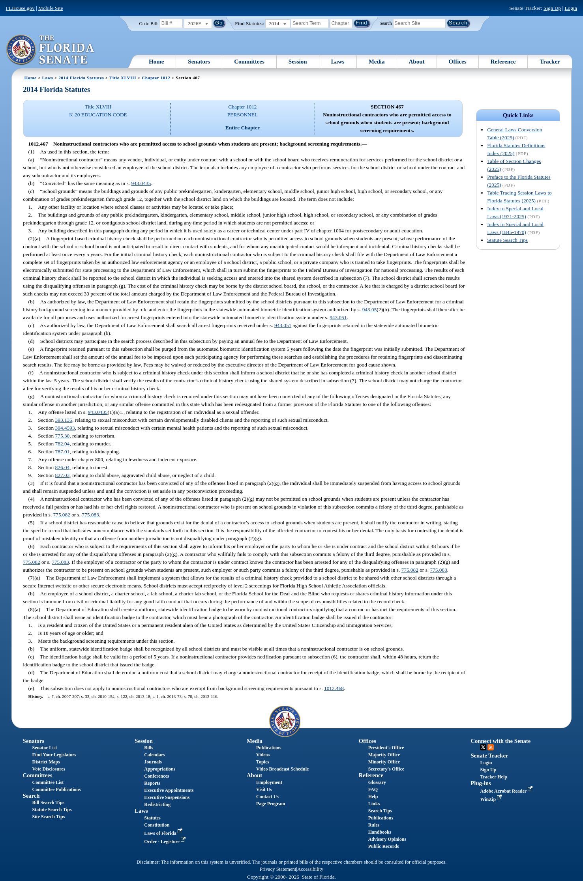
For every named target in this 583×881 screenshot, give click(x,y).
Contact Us (267, 796)
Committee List (48, 782)
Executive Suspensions (166, 797)
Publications (268, 747)
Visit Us (264, 789)
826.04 (62, 467)
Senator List (44, 747)
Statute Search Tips (507, 240)
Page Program (270, 803)
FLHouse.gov (20, 8)
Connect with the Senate (501, 741)
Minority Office (384, 762)
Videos (263, 755)
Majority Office (384, 755)
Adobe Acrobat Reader (507, 791)
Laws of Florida (164, 833)
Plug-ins (481, 783)
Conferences (156, 776)
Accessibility (310, 869)
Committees (249, 61)
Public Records (383, 846)
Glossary (377, 782)
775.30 (62, 436)
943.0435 (141, 183)
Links (374, 803)
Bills (148, 747)
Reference (503, 61)
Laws (338, 61)
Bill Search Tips (48, 802)
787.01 (62, 452)
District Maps (46, 762)
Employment (269, 782)
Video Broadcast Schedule (282, 769)
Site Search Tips (48, 816)
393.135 (63, 420)
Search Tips (380, 811)
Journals (153, 762)
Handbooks (380, 832)
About (417, 61)
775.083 (90, 515)
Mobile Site (50, 8)
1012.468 (334, 688)
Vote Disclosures (49, 769)
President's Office (386, 747)
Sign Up (552, 8)
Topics (262, 762)
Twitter (483, 747)
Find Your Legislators (54, 755)
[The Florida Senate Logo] (50, 50)
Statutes (152, 818)
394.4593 (65, 428)
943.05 (369, 309)
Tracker (550, 61)
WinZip (491, 799)
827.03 (62, 475)
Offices (458, 61)
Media (377, 61)
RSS (490, 747)
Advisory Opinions (387, 839)
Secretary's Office (386, 769)
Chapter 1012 (156, 77)
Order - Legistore (165, 841)
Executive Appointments (168, 790)
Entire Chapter (242, 128)
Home (156, 61)
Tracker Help (493, 777)
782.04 (62, 444)
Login (570, 8)
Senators (199, 61)
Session (298, 61)
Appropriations (159, 769)
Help (373, 796)
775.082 (61, 515)
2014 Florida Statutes (81, 77)
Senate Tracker (489, 755)
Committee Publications (56, 789)
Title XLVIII (122, 77)
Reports (152, 783)
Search (386, 23)
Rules (374, 825)
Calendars (154, 755)
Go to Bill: (149, 23)
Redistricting (157, 804)
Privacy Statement (278, 869)
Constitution (156, 825)
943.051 (338, 317)
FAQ (373, 789)
